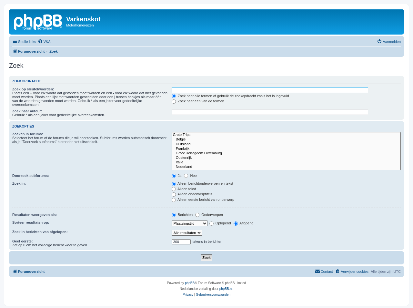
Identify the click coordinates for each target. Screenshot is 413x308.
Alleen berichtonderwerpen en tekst (202, 183)
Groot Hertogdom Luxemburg (286, 153)
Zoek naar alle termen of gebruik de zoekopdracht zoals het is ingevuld (230, 96)
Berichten (182, 215)
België (286, 139)
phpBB (190, 283)
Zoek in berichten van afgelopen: (40, 232)
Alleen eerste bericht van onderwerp (203, 199)
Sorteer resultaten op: (30, 222)
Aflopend (244, 223)
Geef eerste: (22, 241)
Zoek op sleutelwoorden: (33, 89)
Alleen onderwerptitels (192, 194)
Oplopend (220, 223)
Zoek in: (19, 183)
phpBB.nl (226, 289)
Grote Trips (286, 135)
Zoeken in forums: (27, 134)
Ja (177, 176)
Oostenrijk (286, 158)
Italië (286, 162)
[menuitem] (44, 42)
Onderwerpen (209, 215)
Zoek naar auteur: (27, 111)
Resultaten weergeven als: (34, 215)
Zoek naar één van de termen (198, 101)
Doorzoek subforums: (30, 176)
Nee (190, 176)
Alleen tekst (184, 189)
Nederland (286, 167)
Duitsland (286, 144)
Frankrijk (286, 149)
